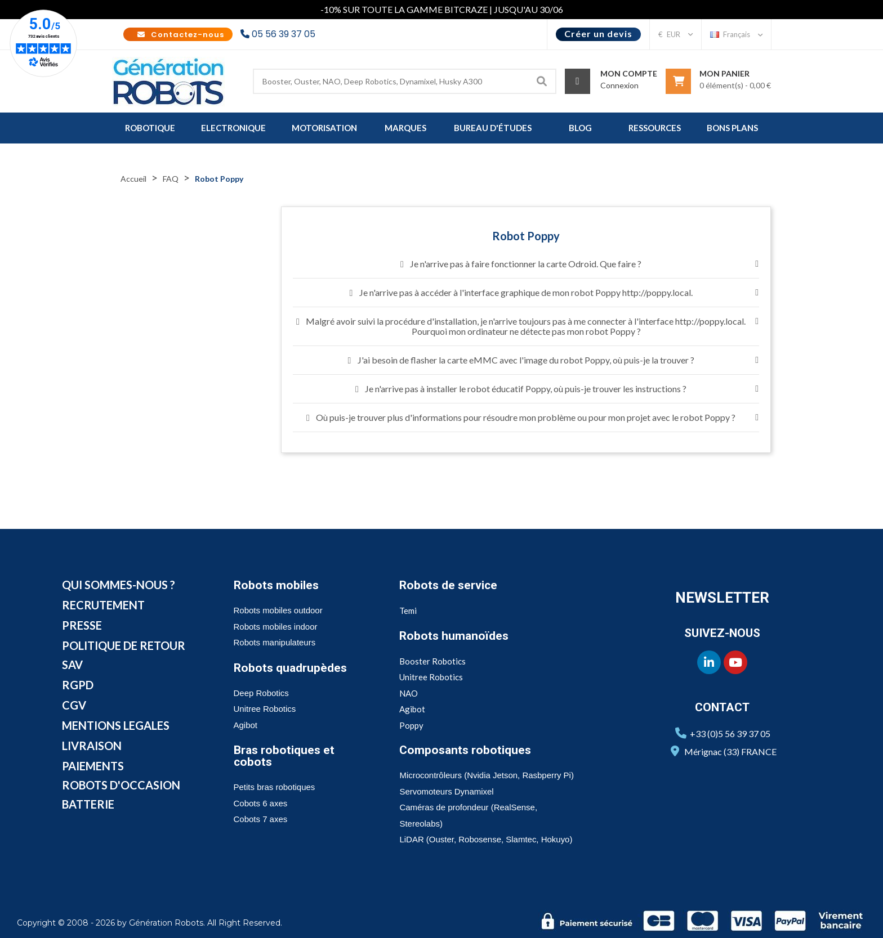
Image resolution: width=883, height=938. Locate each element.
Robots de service (448, 585)
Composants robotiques (465, 750)
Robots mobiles (276, 585)
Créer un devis (598, 33)
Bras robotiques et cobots (284, 756)
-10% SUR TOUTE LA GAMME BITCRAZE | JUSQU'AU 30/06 (441, 9)
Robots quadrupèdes (290, 668)
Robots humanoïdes (454, 636)
